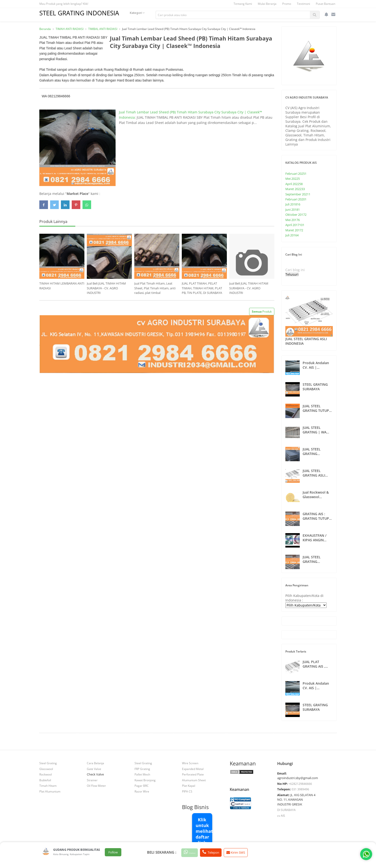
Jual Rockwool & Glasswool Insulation (316, 494)
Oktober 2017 (295, 214)
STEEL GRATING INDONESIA (84, 12)
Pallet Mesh (142, 774)
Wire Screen (190, 763)
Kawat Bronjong (145, 780)
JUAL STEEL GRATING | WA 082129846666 (314, 429)
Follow (113, 852)
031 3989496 (300, 789)
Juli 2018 (292, 204)
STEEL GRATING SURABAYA (315, 386)
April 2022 (294, 184)
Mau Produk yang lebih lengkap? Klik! (63, 4)
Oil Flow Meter (96, 785)
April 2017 (294, 225)
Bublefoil (45, 780)
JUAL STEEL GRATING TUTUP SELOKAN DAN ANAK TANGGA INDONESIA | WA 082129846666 (316, 408)
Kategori (147, 15)
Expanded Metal (193, 769)
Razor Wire (142, 791)
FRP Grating (142, 769)
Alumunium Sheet (194, 780)
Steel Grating (48, 763)
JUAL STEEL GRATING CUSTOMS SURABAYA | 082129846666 (314, 451)
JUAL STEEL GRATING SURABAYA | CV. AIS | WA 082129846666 (316, 559)
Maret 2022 (295, 189)
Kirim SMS (248, 853)
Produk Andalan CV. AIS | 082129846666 (316, 365)
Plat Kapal (188, 785)
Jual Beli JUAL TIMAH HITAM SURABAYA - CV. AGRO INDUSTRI (106, 288)
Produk (262, 311)
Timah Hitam (48, 785)
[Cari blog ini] (306, 270)
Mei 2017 (292, 220)
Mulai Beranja (267, 4)
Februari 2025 (295, 173)
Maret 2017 (294, 230)
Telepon (221, 852)
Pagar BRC (142, 785)
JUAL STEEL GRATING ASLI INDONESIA (306, 341)
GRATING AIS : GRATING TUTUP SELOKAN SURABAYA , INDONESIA (316, 516)
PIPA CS (187, 791)
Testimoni (303, 4)
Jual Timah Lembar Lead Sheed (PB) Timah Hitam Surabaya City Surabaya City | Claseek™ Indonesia (205, 46)
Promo (286, 4)
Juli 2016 (292, 235)
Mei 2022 (292, 178)
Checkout (194, 852)
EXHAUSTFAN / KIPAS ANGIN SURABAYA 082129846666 (314, 537)
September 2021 (297, 194)
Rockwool (45, 774)
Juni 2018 (292, 209)
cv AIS (281, 815)
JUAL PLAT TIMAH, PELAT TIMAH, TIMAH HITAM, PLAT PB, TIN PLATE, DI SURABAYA (202, 288)
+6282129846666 (300, 784)
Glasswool (46, 769)
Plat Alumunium (49, 791)
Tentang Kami (243, 4)
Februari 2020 (295, 199)
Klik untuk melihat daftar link (204, 831)
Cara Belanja (95, 763)
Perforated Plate (193, 774)
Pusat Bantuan (325, 4)
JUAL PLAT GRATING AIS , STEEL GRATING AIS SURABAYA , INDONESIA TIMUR (317, 664)
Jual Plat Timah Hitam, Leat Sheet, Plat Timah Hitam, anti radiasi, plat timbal (155, 288)
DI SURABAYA (286, 810)
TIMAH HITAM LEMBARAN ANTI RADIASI (61, 285)
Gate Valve (94, 769)
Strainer (92, 780)
